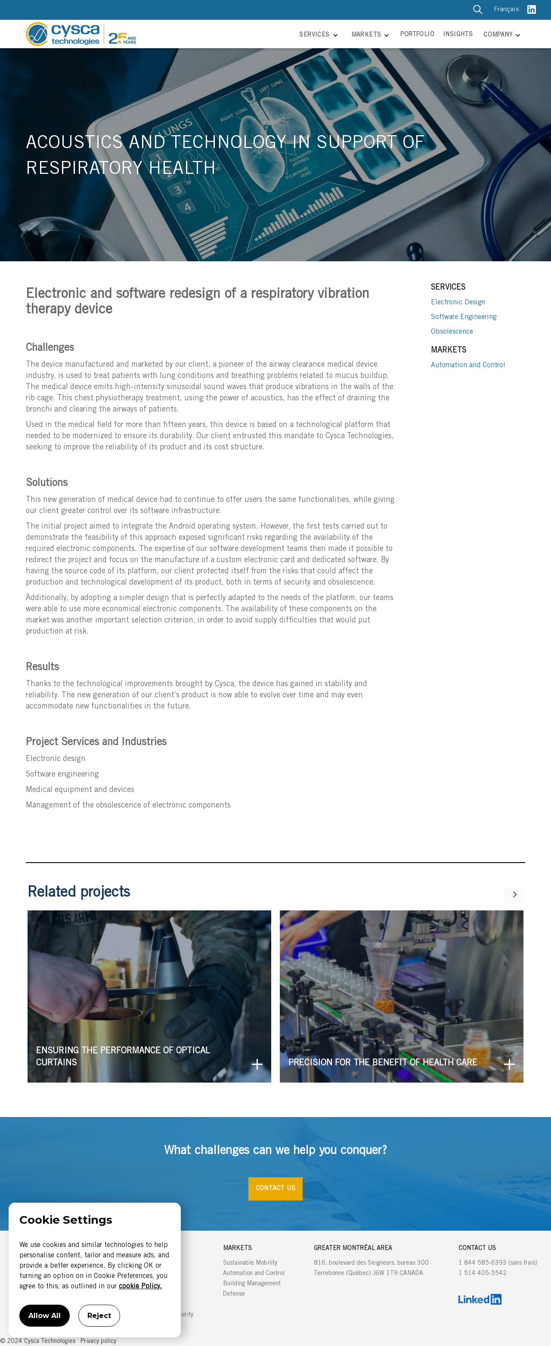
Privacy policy (98, 1342)
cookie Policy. (140, 1286)
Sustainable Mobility (250, 1263)
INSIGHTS (458, 35)
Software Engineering (463, 317)
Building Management (252, 1284)
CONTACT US (275, 1188)
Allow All (44, 1316)
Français (506, 9)
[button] (317, 36)
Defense (234, 1294)
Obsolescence (452, 331)
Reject (99, 1316)
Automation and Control (468, 365)
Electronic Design (458, 302)
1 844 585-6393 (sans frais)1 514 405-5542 (497, 1268)
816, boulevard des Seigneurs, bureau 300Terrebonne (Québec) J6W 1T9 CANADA (371, 1268)
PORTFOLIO (417, 35)
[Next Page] (514, 896)
